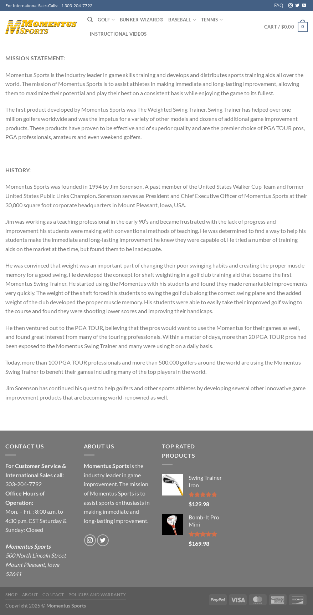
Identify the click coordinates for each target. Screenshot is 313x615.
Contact (53, 594)
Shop (11, 594)
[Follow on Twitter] (297, 5)
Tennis (212, 19)
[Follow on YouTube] (304, 5)
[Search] (90, 19)
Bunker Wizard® (142, 19)
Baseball (182, 19)
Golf (106, 19)
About (30, 594)
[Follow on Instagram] (290, 5)
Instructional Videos (118, 34)
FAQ (278, 5)
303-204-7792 (23, 484)
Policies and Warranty (97, 594)
